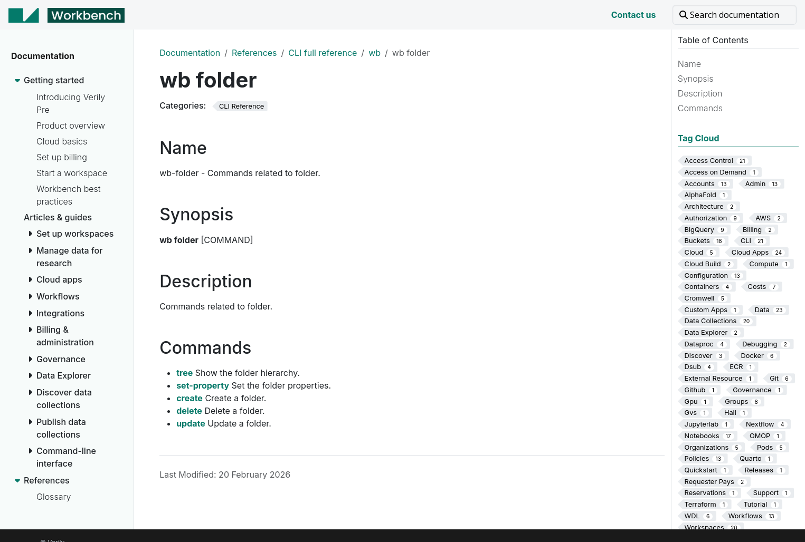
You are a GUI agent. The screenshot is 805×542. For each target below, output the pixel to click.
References (254, 52)
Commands (700, 108)
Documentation (189, 52)
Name (689, 64)
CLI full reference (322, 52)
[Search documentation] (735, 15)
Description (700, 93)
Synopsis (696, 78)
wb (374, 52)
